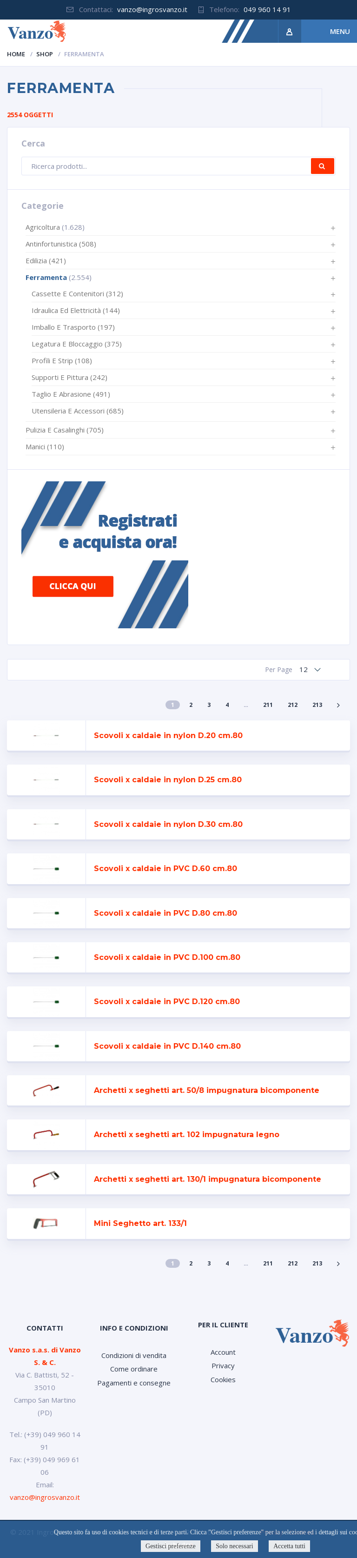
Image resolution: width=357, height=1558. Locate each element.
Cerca (322, 166)
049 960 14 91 (267, 9)
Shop (44, 54)
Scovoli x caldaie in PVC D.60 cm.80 (165, 868)
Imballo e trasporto (73, 327)
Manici (45, 446)
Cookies (223, 1379)
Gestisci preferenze (170, 1546)
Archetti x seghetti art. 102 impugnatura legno (186, 1134)
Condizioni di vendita (133, 1355)
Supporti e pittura (69, 377)
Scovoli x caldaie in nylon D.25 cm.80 (168, 779)
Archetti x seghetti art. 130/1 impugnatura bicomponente (207, 1179)
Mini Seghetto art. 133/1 (140, 1223)
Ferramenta (46, 277)
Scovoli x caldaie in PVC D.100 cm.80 (167, 957)
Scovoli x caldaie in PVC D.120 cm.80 (167, 1001)
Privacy (223, 1365)
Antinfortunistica (61, 243)
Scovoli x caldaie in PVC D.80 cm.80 (165, 913)
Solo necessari (234, 1546)
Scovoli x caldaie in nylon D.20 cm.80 (168, 735)
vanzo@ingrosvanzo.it (152, 9)
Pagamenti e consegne (134, 1382)
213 (317, 705)
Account (223, 1352)
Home (16, 54)
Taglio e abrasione (71, 394)
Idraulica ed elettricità (76, 310)
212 (293, 705)
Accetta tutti (289, 1546)
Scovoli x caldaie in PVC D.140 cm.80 (167, 1046)
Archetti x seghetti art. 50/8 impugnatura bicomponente (206, 1090)
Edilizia (46, 260)
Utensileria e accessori (78, 410)
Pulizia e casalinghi (65, 429)
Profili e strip (62, 360)
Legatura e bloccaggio (77, 343)
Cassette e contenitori (77, 293)
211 (268, 705)
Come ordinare (134, 1368)
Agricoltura (43, 227)
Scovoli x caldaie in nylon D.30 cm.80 (168, 824)
